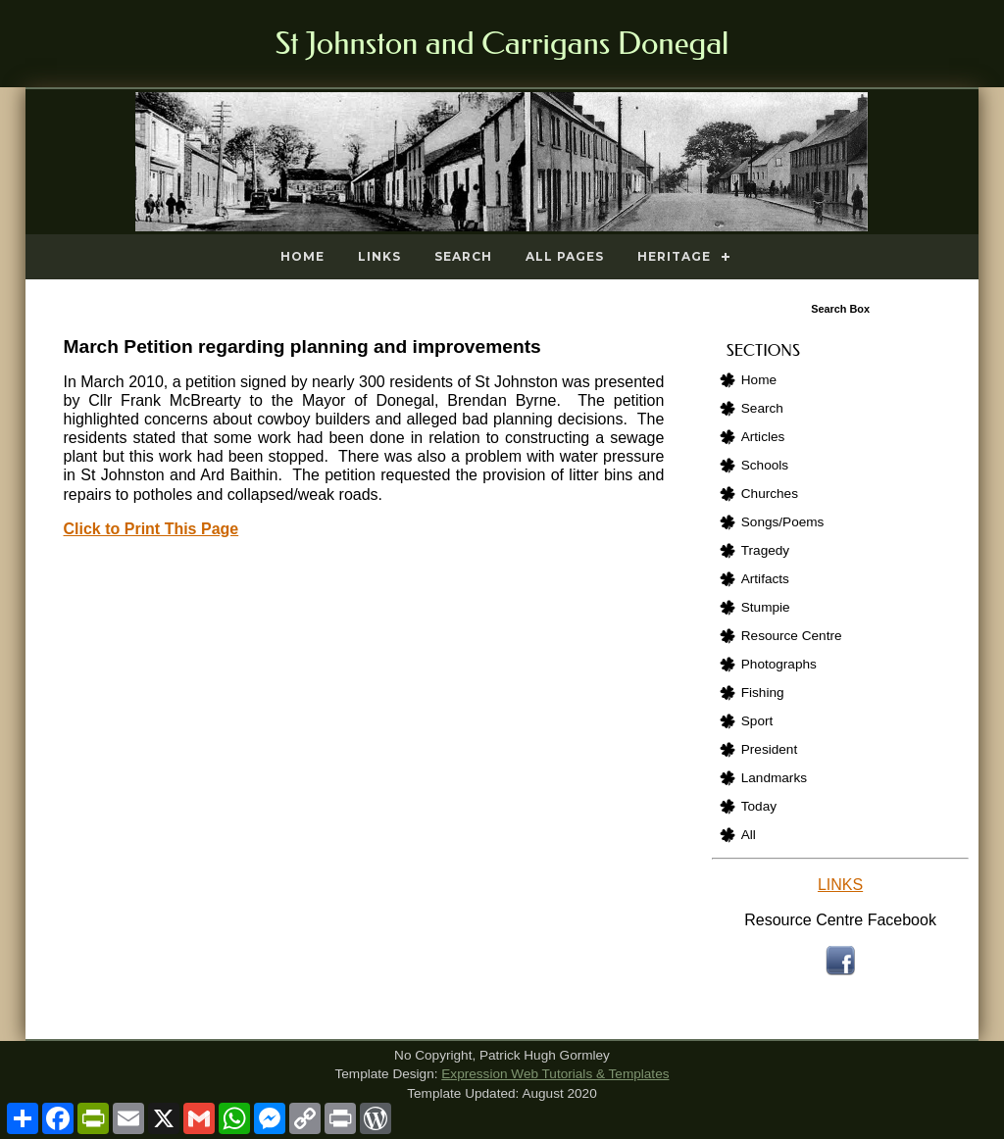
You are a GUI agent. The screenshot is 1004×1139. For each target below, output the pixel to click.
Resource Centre (791, 635)
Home (302, 256)
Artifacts (765, 578)
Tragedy (765, 550)
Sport (757, 721)
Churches (769, 493)
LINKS (840, 884)
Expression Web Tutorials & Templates (555, 1073)
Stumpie (765, 607)
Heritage (674, 256)
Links (379, 256)
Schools (764, 465)
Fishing (762, 692)
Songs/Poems (783, 522)
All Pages (565, 256)
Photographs (779, 664)
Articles (763, 436)
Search (463, 256)
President (769, 749)
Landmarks (774, 777)
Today (759, 806)
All (748, 834)
